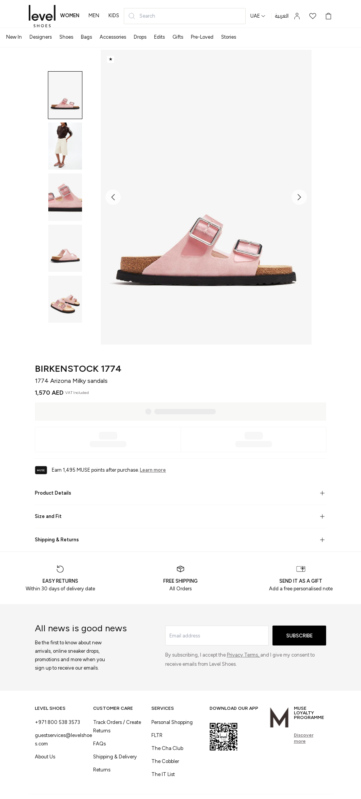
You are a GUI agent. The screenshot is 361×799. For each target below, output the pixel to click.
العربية (282, 16)
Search (141, 16)
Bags (86, 37)
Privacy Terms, (243, 655)
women (69, 15)
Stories (228, 37)
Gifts (177, 37)
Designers (41, 37)
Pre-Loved (202, 37)
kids (113, 15)
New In (14, 37)
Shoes (66, 37)
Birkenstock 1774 (78, 368)
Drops (140, 37)
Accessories (113, 37)
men (94, 15)
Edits (159, 37)
